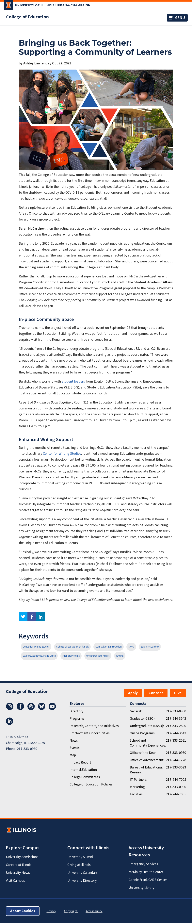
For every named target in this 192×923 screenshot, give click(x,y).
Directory (76, 711)
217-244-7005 (176, 779)
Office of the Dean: (143, 752)
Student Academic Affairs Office (39, 656)
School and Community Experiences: (148, 743)
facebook (32, 617)
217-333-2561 (176, 740)
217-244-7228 (176, 760)
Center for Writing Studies (62, 453)
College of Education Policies (91, 784)
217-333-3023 (176, 767)
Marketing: (138, 786)
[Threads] (31, 709)
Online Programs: (142, 733)
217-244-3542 (176, 718)
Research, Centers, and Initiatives (94, 725)
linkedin (41, 617)
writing (119, 656)
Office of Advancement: (147, 760)
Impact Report (80, 762)
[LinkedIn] (10, 724)
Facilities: (136, 794)
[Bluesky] (42, 709)
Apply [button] (133, 693)
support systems (71, 656)
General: (136, 711)
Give (178, 693)
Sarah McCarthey (150, 647)
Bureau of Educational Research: (146, 770)
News (74, 740)
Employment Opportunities (90, 733)
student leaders (73, 381)
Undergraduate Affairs (97, 656)
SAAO (131, 647)
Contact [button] (156, 693)
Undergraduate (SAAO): (147, 725)
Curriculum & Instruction (108, 647)
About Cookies (22, 911)
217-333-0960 (27, 748)
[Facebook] (20, 709)
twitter (23, 617)
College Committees (85, 777)
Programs (77, 718)
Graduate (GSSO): (142, 718)
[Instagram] (10, 709)
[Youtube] (52, 709)
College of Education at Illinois (72, 647)
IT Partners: (138, 779)
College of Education (27, 17)
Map (73, 755)
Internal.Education (83, 769)
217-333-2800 (176, 725)
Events (75, 747)
